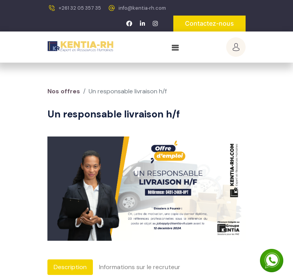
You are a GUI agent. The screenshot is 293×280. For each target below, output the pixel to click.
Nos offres (63, 91)
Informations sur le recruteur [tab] (139, 267)
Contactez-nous (209, 23)
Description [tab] (70, 267)
